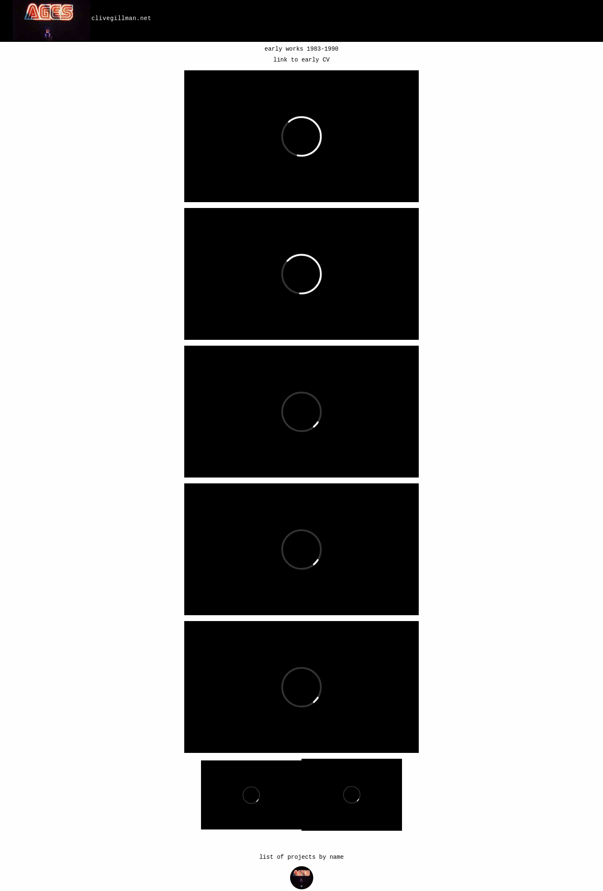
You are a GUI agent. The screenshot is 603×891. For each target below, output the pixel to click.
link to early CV (301, 59)
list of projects (287, 857)
